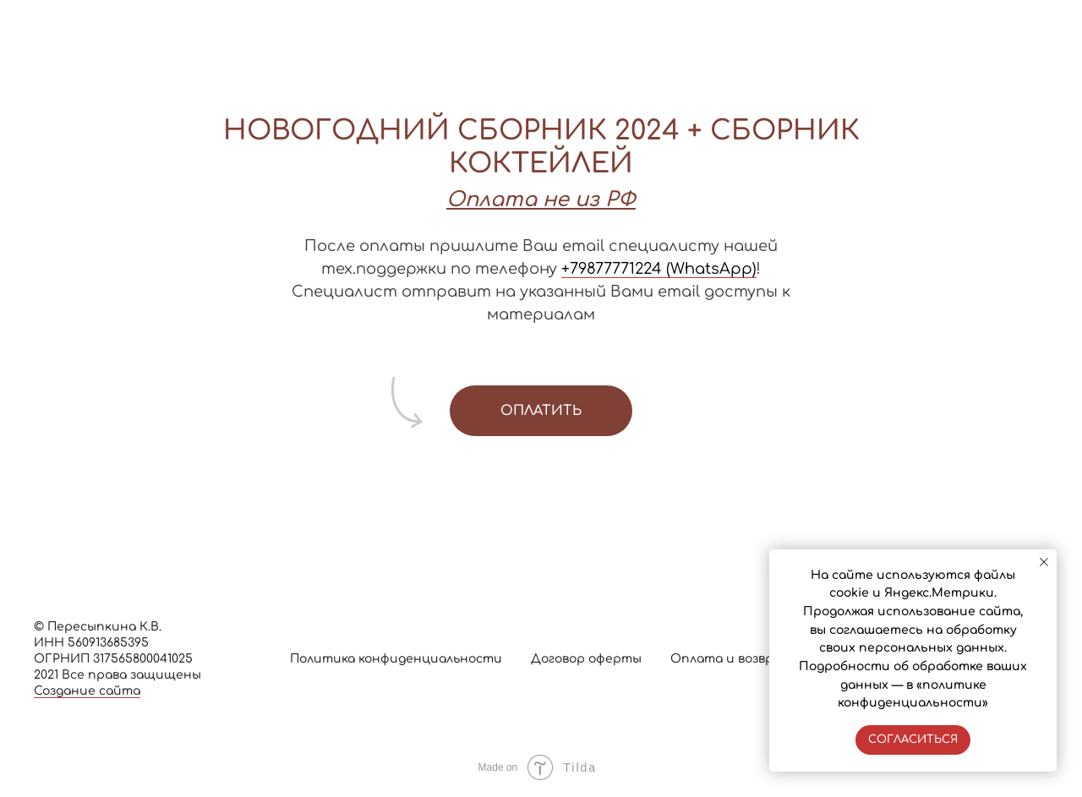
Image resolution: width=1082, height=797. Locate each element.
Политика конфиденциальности (396, 658)
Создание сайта (87, 691)
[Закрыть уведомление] (1044, 562)
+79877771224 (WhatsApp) (659, 268)
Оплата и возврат (731, 658)
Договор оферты (586, 658)
